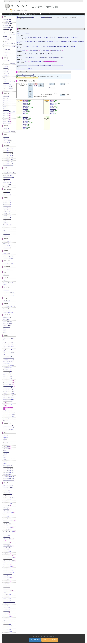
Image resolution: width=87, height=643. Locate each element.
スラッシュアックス (8, 34)
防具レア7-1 (6, 110)
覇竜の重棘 (25, 106)
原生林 (5, 439)
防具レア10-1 (6, 121)
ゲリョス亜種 (6, 535)
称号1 (4, 329)
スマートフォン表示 (50, 640)
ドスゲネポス (6, 583)
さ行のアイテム (7, 206)
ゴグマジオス (6, 542)
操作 (10, 19)
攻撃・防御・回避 (7, 175)
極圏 (4, 457)
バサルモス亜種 (7, 594)
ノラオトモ (6, 290)
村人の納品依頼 (7, 248)
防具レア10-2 (6, 123)
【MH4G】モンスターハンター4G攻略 (25, 17)
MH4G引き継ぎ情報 (8, 312)
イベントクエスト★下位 (33, 65)
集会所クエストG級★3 (46, 17)
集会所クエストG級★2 (36, 61)
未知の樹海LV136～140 (8, 480)
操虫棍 (5, 38)
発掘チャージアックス (8, 84)
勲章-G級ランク (7, 317)
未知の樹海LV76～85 (8, 472)
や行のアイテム (7, 215)
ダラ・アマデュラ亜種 (8, 561)
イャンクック (6, 501)
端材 (4, 230)
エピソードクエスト (22, 65)
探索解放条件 (64, 41)
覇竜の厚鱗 (25, 101)
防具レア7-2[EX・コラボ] (9, 111)
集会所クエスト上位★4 (22, 57)
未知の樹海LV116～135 (8, 478)
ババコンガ (6, 596)
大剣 (4, 19)
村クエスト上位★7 (21, 50)
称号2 (4, 330)
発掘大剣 (5, 66)
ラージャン (6, 618)
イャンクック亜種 (7, 503)
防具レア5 (5, 106)
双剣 (4, 25)
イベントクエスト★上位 (45, 65)
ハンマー (5, 27)
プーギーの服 (6, 300)
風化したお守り (53, 103)
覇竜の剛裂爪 (26, 107)
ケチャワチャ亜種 (7, 527)
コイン (5, 232)
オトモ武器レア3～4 (8, 150)
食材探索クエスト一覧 (43, 41)
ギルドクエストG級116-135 (57, 37)
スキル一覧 (6, 170)
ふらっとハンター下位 (8, 425)
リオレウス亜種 (7, 629)
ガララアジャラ (7, 510)
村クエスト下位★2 (31, 46)
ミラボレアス (6, 609)
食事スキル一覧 (7, 194)
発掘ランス (6, 77)
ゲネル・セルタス (7, 529)
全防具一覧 (6, 96)
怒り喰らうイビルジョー (9, 497)
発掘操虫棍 (6, 83)
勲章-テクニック (7, 325)
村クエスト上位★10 (57, 50)
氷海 (4, 440)
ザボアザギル (6, 544)
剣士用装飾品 (6, 139)
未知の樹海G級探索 (7, 474)
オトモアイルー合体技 (8, 292)
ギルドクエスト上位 (32, 37)
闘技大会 (30, 68)
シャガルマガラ (7, 547)
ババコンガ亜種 (7, 598)
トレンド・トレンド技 (8, 295)
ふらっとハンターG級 (8, 429)
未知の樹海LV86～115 (8, 476)
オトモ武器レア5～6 (8, 152)
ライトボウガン (7, 43)
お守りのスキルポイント (9, 172)
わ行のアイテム (7, 219)
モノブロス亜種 (7, 616)
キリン (5, 514)
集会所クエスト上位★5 (34, 57)
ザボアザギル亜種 (7, 546)
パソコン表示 (35, 640)
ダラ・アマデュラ (7, 559)
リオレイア (6, 622)
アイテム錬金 (6, 269)
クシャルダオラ (7, 518)
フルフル (5, 605)
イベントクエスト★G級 (57, 65)
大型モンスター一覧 (8, 485)
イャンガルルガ (7, 499)
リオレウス (6, 627)
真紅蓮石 (25, 110)
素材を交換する (7, 241)
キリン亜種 (6, 516)
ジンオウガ (6, 549)
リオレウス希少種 (7, 631)
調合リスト (6, 275)
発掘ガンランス (7, 79)
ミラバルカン (6, 611)
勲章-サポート (6, 327)
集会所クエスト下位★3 (46, 53)
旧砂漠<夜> (6, 448)
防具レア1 (5, 98)
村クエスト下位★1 (21, 46)
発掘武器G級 (6, 60)
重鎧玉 (51, 110)
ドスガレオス (6, 581)
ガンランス (6, 32)
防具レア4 (5, 104)
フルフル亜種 (6, 607)
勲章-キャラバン (7, 319)
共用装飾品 (6, 137)
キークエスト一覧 (21, 41)
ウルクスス (6, 507)
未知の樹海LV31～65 (8, 468)
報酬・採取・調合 (7, 182)
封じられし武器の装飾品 (9, 63)
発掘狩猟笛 (6, 75)
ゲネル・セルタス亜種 (8, 531)
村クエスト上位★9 (45, 50)
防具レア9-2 (6, 119)
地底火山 (5, 442)
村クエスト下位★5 (61, 46)
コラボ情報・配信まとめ (9, 306)
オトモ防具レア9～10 (8, 165)
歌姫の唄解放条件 (7, 367)
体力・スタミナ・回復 (8, 177)
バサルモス (6, 592)
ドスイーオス (6, 579)
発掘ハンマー (6, 73)
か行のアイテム (7, 204)
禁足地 (5, 461)
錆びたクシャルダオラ (8, 520)
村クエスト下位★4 (51, 46)
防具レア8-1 (6, 113)
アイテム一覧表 (7, 200)
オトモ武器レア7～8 (8, 153)
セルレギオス (6, 553)
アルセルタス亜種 (7, 494)
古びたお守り (53, 109)
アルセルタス (6, 492)
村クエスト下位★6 (71, 46)
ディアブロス (6, 564)
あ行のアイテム (7, 202)
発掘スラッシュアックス (9, 81)
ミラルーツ (6, 612)
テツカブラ (6, 575)
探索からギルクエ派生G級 (23, 33)
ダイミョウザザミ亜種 (8, 557)
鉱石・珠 (5, 222)
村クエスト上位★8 (33, 50)
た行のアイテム (7, 207)
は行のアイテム (7, 211)
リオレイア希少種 (7, 626)
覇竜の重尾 (25, 109)
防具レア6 (5, 108)
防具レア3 (5, 102)
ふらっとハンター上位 (8, 427)
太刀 (4, 21)
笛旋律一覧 (6, 52)
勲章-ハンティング (7, 323)
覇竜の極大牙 (26, 103)
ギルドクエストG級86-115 (44, 37)
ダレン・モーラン (7, 562)
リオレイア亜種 (7, 624)
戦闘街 (5, 463)
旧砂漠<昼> (6, 446)
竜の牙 (51, 106)
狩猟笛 (5, 29)
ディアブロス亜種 (7, 566)
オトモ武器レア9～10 (8, 155)
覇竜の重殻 (25, 100)
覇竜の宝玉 (25, 111)
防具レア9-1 (6, 117)
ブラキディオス (7, 600)
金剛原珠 (52, 104)
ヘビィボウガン (7, 46)
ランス (5, 30)
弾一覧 (5, 55)
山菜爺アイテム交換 (8, 263)
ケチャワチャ (6, 525)
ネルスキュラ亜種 (7, 590)
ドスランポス (6, 587)
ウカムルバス (6, 505)
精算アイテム (6, 236)
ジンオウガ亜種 (7, 551)
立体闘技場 (6, 452)
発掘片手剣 (6, 70)
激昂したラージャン (8, 620)
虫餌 (4, 221)
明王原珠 (52, 111)
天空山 (5, 444)
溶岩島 (35, 85)
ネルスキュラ (6, 589)
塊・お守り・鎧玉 (7, 224)
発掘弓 (5, 90)
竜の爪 (51, 107)
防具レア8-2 (6, 115)
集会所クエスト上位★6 (46, 57)
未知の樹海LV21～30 (8, 467)
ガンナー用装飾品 (7, 140)
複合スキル (6, 186)
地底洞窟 (5, 437)
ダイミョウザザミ (7, 555)
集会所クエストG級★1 (22, 61)
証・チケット (6, 234)
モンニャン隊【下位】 (8, 256)
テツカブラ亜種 (7, 577)
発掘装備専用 (6, 142)
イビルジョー (6, 495)
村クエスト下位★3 (41, 46)
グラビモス (6, 522)
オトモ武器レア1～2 (8, 148)
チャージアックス (7, 39)
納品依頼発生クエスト (54, 41)
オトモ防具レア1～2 (8, 157)
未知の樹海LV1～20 (7, 465)
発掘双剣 (5, 71)
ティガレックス (7, 568)
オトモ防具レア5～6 (8, 161)
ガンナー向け (6, 180)
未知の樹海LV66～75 (8, 470)
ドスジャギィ (6, 585)
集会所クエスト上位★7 (58, 57)
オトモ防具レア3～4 (8, 159)
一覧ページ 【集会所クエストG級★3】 (25, 75)
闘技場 (5, 450)
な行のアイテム (7, 209)
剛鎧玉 (51, 101)
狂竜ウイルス (6, 308)
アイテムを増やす (7, 245)
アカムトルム (52, 87)
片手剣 (5, 23)
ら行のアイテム (7, 217)
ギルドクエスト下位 (22, 37)
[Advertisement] (50, 23)
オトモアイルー (7, 310)
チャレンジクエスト (22, 68)
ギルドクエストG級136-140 (71, 37)
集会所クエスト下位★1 (22, 53)
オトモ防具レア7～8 (8, 163)
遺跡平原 (5, 435)
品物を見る (6, 243)
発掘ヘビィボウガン (8, 88)
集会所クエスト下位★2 (34, 53)
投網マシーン (6, 253)
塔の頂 (5, 459)
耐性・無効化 (6, 179)
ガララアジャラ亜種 (8, 512)
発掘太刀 (5, 68)
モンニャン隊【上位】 (8, 258)
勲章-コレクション (7, 321)
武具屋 (5, 284)
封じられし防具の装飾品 (9, 131)
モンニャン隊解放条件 (73, 41)
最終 (7, 19)
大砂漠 (5, 454)
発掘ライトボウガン (8, 86)
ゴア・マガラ (6, 537)
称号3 (4, 332)
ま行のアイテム (7, 213)
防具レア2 (5, 100)
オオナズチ (6, 509)
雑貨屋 (5, 280)
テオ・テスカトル (7, 574)
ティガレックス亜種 (8, 570)
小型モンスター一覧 (8, 487)
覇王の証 (52, 100)
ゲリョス (5, 533)
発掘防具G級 (6, 128)
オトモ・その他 (7, 184)
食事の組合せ (6, 192)
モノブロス (6, 614)
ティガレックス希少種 (8, 572)
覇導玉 (24, 113)
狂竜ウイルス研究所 (8, 282)
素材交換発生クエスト (32, 41)
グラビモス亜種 (7, 524)
